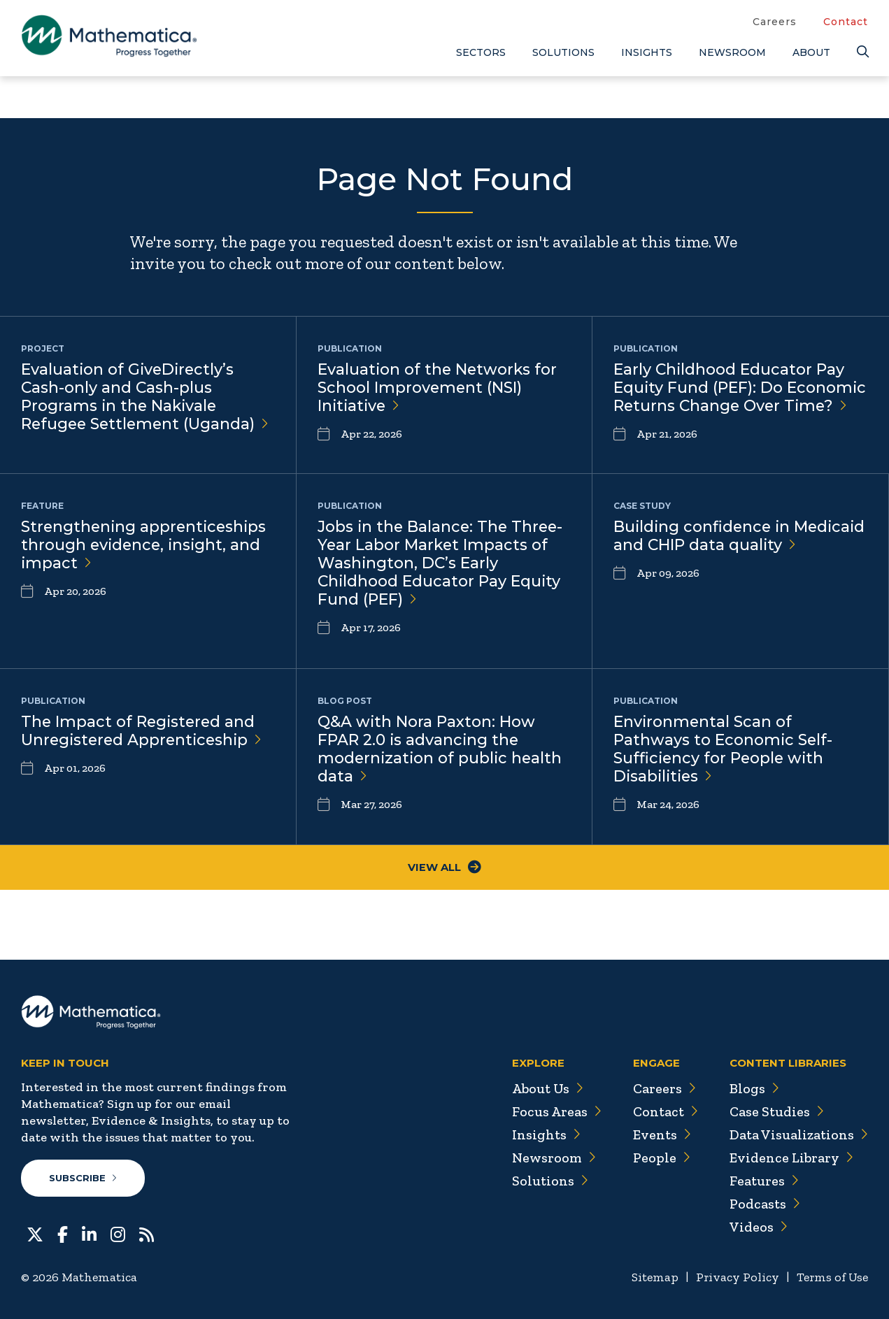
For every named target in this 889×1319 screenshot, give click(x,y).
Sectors (481, 52)
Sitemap (651, 1277)
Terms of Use (831, 1277)
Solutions (563, 52)
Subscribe (83, 1178)
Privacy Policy (734, 1277)
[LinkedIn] (89, 1233)
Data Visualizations (797, 1135)
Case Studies (775, 1112)
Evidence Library (789, 1158)
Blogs (752, 1089)
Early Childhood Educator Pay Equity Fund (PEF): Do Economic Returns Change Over (740, 388)
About (811, 52)
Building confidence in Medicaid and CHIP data (707, 545)
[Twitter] (35, 1233)
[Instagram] (118, 1233)
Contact (845, 21)
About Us (543, 1089)
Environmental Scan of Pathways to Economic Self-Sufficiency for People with (723, 750)
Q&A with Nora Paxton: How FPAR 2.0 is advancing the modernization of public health (441, 750)
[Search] (862, 52)
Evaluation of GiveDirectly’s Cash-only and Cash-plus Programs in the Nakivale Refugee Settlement (147, 397)
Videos (756, 1227)
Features (762, 1181)
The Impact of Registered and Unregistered (144, 731)
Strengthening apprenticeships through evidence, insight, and (146, 545)
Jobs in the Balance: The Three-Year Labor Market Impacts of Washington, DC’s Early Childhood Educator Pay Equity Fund (442, 564)
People (658, 1158)
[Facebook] (62, 1233)
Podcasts (763, 1204)
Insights (646, 52)
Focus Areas (552, 1112)
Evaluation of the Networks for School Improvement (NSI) (439, 388)
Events (658, 1135)
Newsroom (732, 52)
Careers (775, 21)
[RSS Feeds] (146, 1233)
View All (444, 867)
